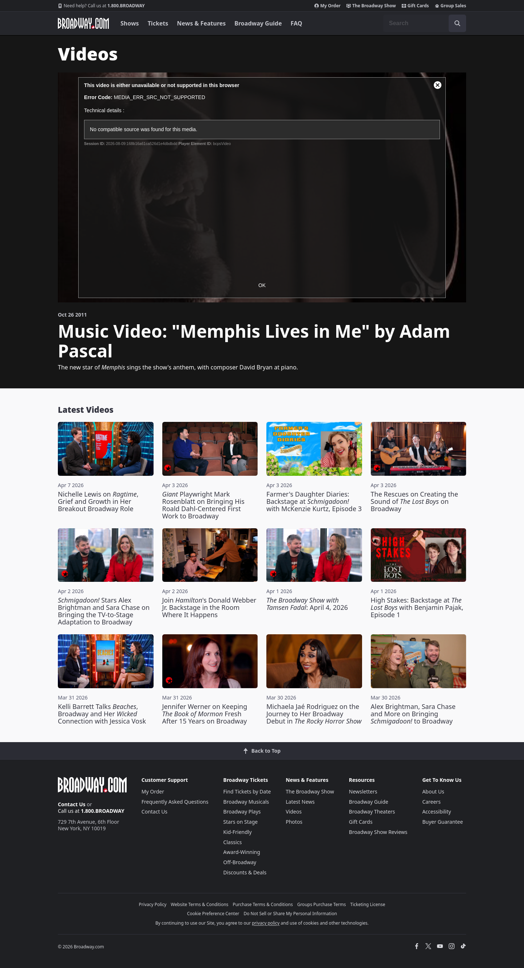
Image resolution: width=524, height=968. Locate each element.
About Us (433, 791)
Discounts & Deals (245, 872)
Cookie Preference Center (213, 913)
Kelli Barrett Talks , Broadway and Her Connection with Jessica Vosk (102, 713)
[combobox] (424, 23)
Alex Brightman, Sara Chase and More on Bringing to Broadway (413, 713)
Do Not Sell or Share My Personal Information (290, 913)
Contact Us (72, 804)
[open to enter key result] (457, 23)
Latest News (300, 801)
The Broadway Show (371, 6)
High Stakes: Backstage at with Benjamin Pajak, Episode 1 (417, 607)
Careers (431, 801)
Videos (294, 811)
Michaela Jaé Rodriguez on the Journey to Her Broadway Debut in (313, 713)
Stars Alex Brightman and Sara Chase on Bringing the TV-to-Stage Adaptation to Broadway (104, 611)
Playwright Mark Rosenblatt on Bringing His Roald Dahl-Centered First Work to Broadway (203, 505)
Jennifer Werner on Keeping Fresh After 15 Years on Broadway (204, 713)
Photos (294, 821)
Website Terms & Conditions (199, 904)
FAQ (296, 23)
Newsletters (363, 791)
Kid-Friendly (237, 831)
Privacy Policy (153, 904)
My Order (327, 6)
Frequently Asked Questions (175, 801)
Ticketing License (367, 904)
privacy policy (265, 923)
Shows (129, 23)
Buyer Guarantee (442, 821)
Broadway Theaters (372, 811)
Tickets (158, 23)
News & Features (201, 23)
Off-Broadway (240, 862)
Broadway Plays (242, 811)
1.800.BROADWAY (101, 6)
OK (262, 285)
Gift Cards (415, 6)
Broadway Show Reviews (378, 831)
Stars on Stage (240, 821)
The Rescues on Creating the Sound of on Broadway (414, 501)
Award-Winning (241, 852)
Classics (232, 842)
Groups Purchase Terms (321, 904)
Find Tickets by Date (247, 791)
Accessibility (436, 811)
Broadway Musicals (246, 801)
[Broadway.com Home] (83, 23)
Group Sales (450, 6)
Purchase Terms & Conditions (263, 904)
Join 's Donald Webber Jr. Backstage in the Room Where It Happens (209, 607)
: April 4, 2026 (307, 604)
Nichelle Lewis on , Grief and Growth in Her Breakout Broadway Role (98, 501)
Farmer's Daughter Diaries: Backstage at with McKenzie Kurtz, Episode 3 (314, 501)
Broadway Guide (258, 23)
